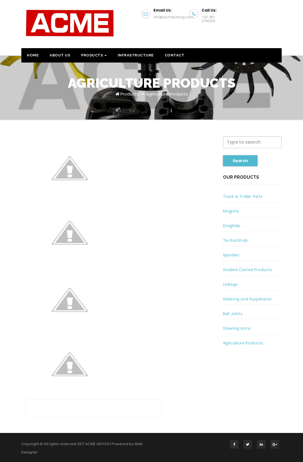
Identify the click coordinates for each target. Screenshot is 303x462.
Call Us (261, 16)
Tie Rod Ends (235, 240)
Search (240, 160)
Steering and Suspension (247, 299)
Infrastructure (136, 55)
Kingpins (231, 211)
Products (94, 55)
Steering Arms (237, 328)
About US (60, 55)
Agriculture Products (167, 94)
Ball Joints (232, 313)
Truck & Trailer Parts (243, 196)
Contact (174, 55)
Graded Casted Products (247, 269)
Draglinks (232, 226)
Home (32, 55)
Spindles (231, 255)
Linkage (230, 284)
